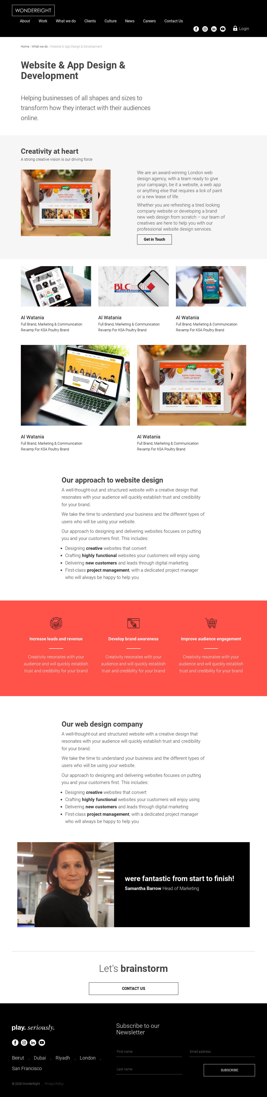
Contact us (133, 988)
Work (43, 21)
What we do (66, 21)
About (25, 21)
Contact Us (173, 21)
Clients (90, 21)
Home (25, 46)
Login (244, 28)
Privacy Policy (54, 1083)
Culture (110, 21)
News (129, 21)
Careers (149, 21)
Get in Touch (154, 239)
